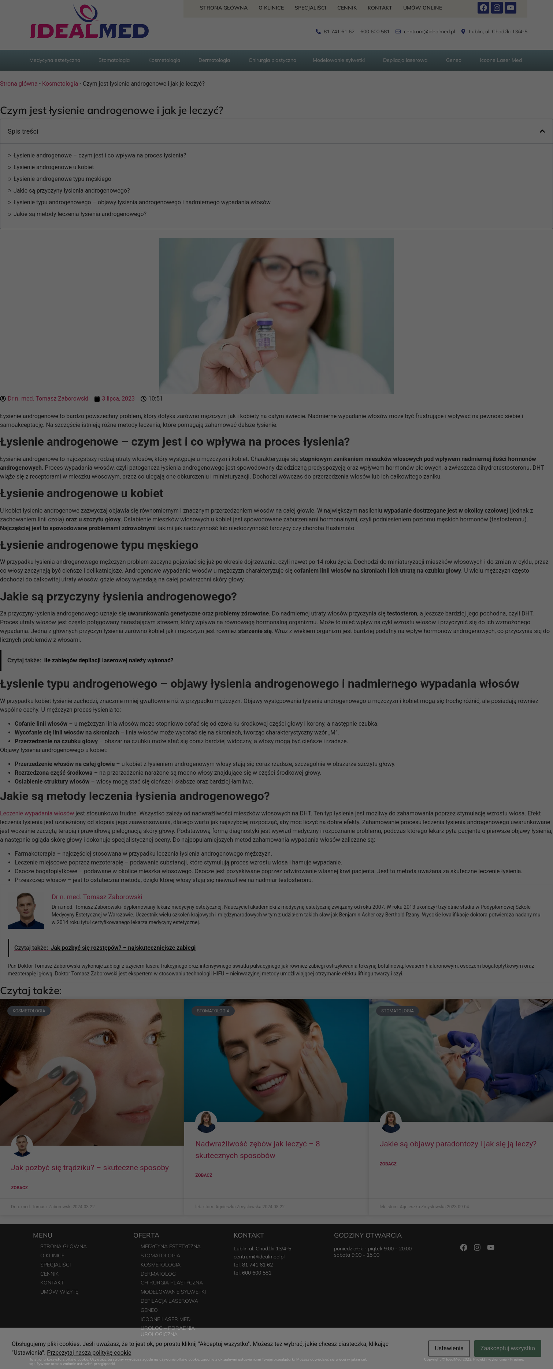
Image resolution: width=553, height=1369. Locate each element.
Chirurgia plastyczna (172, 1282)
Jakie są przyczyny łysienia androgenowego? (72, 190)
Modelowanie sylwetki (173, 1291)
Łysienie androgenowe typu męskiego (62, 178)
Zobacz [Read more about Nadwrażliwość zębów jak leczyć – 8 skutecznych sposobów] (203, 1175)
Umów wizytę (59, 1291)
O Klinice (271, 7)
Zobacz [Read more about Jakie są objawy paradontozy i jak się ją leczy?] (388, 1164)
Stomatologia (160, 1255)
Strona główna (224, 7)
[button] (542, 131)
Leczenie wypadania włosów (37, 813)
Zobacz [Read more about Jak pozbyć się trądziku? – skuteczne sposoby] (19, 1187)
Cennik (347, 7)
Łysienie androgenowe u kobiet (54, 167)
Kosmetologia (60, 83)
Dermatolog (158, 1274)
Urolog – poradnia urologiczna (168, 1331)
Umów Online (422, 7)
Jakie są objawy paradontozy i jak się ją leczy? (458, 1143)
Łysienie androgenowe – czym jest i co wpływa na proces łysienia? (100, 155)
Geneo (149, 1310)
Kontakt (380, 7)
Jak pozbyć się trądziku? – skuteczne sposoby (90, 1167)
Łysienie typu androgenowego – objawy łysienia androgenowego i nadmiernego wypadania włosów (142, 202)
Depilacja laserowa (169, 1301)
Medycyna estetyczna (171, 1246)
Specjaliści (310, 7)
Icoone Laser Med (165, 1319)
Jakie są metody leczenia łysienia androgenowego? (80, 214)
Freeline (516, 1359)
